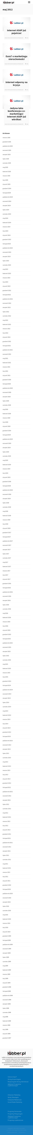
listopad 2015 (7, 639)
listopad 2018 (7, 486)
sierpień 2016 (7, 600)
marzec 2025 (6, 176)
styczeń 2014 (6, 728)
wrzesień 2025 (7, 150)
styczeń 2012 (6, 830)
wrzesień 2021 (7, 354)
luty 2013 (5, 774)
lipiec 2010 (6, 906)
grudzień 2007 (7, 1038)
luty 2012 (5, 825)
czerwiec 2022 (7, 316)
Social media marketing (15, 1102)
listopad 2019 (7, 435)
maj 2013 (5, 762)
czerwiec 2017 (7, 558)
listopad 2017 (7, 537)
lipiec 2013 (6, 753)
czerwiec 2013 (7, 757)
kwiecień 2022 (7, 324)
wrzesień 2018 (7, 494)
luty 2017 (5, 575)
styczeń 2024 (6, 235)
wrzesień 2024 (7, 201)
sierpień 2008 (7, 1004)
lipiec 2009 (6, 957)
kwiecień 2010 (7, 919)
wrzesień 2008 (7, 1000)
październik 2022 (8, 299)
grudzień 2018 (7, 481)
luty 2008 (5, 1029)
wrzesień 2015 (7, 647)
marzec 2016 (6, 622)
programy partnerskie (14, 1111)
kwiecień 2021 (7, 362)
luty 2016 (5, 626)
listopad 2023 (7, 244)
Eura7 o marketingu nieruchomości (16, 58)
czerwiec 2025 (7, 163)
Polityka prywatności (12, 1132)
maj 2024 (5, 218)
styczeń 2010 (6, 932)
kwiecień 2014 (7, 715)
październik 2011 (8, 842)
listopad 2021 (7, 346)
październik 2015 (8, 643)
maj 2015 (5, 664)
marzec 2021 (6, 367)
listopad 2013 (7, 736)
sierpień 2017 (7, 549)
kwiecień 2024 (7, 222)
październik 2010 (8, 893)
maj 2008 (5, 1017)
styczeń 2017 (6, 579)
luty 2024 (5, 231)
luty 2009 (5, 978)
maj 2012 (5, 813)
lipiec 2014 (6, 702)
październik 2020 (8, 388)
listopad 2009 (7, 940)
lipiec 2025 (6, 159)
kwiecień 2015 (7, 668)
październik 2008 (8, 995)
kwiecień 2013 (7, 766)
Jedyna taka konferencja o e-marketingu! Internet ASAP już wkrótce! (16, 114)
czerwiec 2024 (7, 214)
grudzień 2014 (7, 681)
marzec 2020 (6, 418)
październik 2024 (8, 197)
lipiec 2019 (6, 452)
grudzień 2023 (7, 239)
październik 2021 (8, 350)
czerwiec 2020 (7, 405)
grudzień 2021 (7, 341)
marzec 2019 (6, 469)
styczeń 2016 (6, 630)
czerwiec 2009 (7, 961)
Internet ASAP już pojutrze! (16, 32)
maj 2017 (5, 562)
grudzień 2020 (7, 379)
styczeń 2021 (6, 375)
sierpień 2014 (7, 698)
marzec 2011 (6, 872)
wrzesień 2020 (7, 392)
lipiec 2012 (6, 804)
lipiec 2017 (6, 554)
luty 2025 (5, 180)
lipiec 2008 (6, 1008)
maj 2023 (5, 269)
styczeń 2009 (6, 983)
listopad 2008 (7, 991)
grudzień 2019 (7, 430)
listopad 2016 (7, 588)
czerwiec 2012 (7, 808)
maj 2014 (5, 711)
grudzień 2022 (7, 290)
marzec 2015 (6, 673)
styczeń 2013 (6, 779)
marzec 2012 (6, 821)
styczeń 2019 (6, 477)
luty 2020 (5, 422)
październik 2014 (8, 690)
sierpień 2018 (7, 498)
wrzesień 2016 (7, 596)
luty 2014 (5, 724)
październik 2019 (8, 439)
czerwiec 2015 (7, 660)
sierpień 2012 (7, 800)
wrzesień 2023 (7, 252)
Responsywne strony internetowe (18, 1082)
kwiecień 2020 (7, 413)
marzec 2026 (6, 137)
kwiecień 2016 (7, 617)
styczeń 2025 (6, 184)
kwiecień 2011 (7, 868)
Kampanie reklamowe (14, 1100)
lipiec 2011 (6, 855)
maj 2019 (5, 460)
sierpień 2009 (7, 953)
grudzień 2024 (7, 188)
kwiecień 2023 (7, 273)
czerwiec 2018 (7, 507)
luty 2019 (5, 473)
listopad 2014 (7, 685)
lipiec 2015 (6, 655)
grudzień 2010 (7, 885)
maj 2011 (5, 864)
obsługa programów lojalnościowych (14, 1117)
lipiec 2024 (6, 210)
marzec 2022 (6, 328)
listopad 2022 (7, 295)
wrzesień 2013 (7, 745)
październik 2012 (8, 791)
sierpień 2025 (7, 154)
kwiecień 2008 (7, 1021)
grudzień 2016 (7, 583)
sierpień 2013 (7, 749)
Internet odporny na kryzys (16, 84)
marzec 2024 (6, 227)
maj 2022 (5, 320)
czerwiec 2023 (7, 265)
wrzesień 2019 (7, 443)
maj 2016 (5, 613)
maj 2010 (5, 915)
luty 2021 (5, 371)
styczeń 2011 (6, 881)
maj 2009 (5, 966)
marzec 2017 (6, 571)
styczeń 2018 (6, 528)
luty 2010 (5, 927)
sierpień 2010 (7, 902)
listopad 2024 (7, 193)
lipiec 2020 (6, 401)
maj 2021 (5, 358)
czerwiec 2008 (7, 1012)
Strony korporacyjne (14, 1079)
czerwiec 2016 (7, 609)
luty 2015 (5, 677)
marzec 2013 (6, 770)
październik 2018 (8, 490)
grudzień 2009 (7, 936)
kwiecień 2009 (7, 970)
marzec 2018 (6, 520)
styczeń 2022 (6, 337)
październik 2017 (8, 541)
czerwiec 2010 (7, 910)
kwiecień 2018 (7, 515)
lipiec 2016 (6, 605)
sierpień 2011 (7, 851)
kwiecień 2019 (7, 464)
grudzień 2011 (7, 834)
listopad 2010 (7, 889)
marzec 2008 (6, 1025)
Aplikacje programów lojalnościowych (14, 1084)
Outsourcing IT (12, 1077)
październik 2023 (8, 248)
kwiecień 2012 (7, 817)
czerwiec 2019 (7, 456)
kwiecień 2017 (7, 566)
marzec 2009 (6, 974)
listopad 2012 (7, 787)
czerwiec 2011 (7, 859)
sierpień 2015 (7, 651)
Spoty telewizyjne (13, 1097)
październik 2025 (8, 146)
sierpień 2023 (7, 256)
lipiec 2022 (6, 312)
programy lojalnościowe (15, 1120)
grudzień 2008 (7, 987)
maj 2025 (5, 167)
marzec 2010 (6, 923)
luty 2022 (5, 333)
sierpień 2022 (7, 307)
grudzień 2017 (7, 532)
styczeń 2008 (6, 1034)
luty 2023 (5, 282)
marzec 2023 (6, 278)
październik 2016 (8, 592)
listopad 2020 (7, 384)
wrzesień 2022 (7, 303)
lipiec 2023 (6, 261)
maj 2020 (5, 409)
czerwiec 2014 (7, 706)
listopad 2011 (7, 838)
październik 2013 (8, 740)
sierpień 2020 (7, 396)
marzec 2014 (6, 719)
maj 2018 (5, 511)
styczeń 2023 (6, 286)
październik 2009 (8, 944)
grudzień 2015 (7, 634)
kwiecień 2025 (7, 171)
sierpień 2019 (7, 447)
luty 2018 (5, 524)
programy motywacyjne (15, 1114)
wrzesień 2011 (7, 847)
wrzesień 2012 (7, 796)
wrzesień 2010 (7, 898)
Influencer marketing (14, 1095)
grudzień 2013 (7, 732)
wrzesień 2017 (7, 545)
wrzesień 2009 (7, 949)
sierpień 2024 (7, 205)
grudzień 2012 (7, 783)
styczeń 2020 (6, 426)
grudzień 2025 (7, 142)
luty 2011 (5, 876)
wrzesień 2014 (7, 694)
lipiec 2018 (6, 503)
